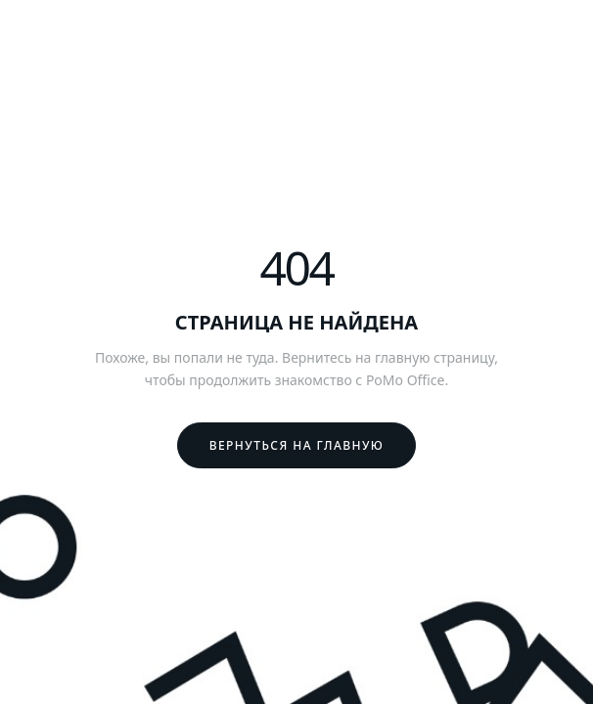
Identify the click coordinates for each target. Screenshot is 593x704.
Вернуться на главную (297, 445)
